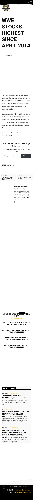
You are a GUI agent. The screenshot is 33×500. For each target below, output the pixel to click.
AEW (3, 409)
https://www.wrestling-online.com (22, 189)
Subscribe (26, 156)
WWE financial (10, 165)
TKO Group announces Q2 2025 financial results (16, 346)
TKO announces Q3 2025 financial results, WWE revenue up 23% (16, 338)
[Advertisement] (16, 75)
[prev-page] (14, 352)
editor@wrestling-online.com (22, 490)
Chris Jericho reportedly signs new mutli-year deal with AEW (15, 414)
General (5, 393)
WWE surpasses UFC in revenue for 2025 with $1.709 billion (16, 323)
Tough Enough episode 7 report (24, 178)
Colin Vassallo (10, 55)
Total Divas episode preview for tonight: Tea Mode (7, 178)
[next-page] (18, 352)
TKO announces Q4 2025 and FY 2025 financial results (16, 331)
